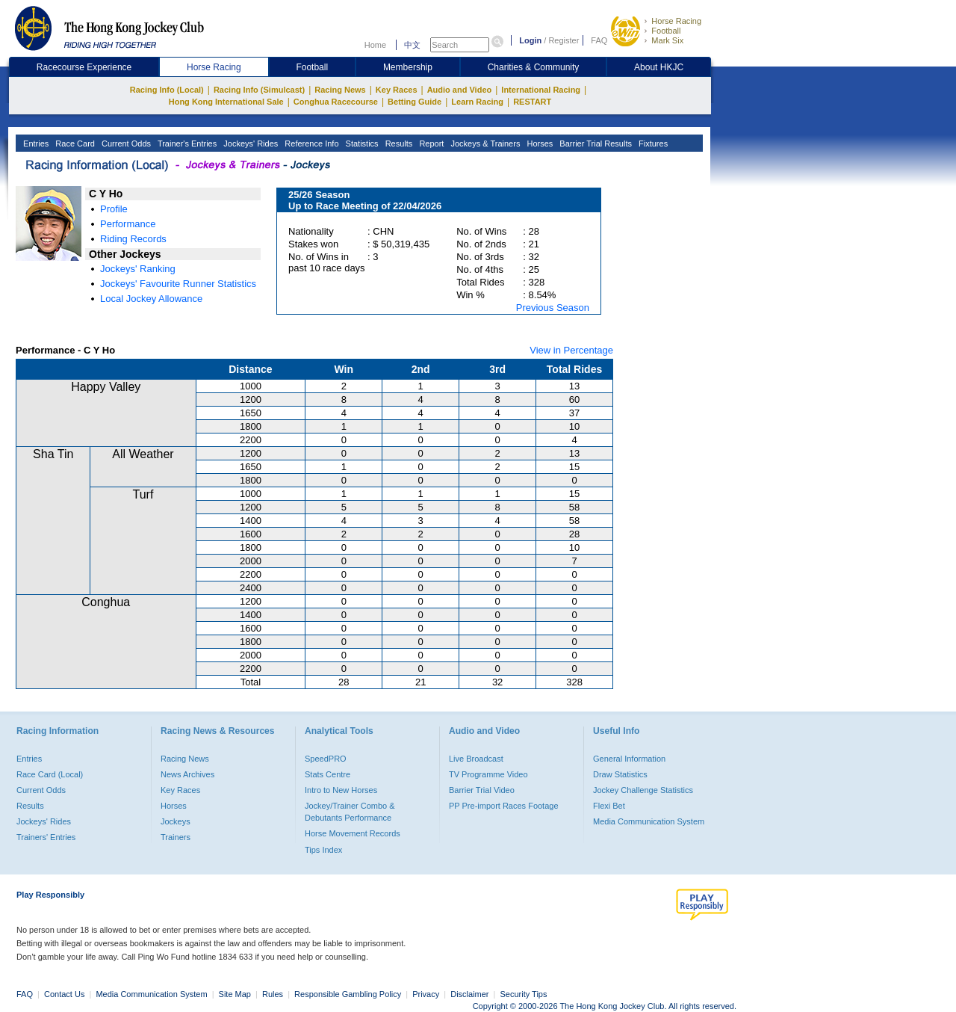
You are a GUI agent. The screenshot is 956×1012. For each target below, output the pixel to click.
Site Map (235, 994)
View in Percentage (571, 350)
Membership (407, 67)
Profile (114, 209)
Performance (127, 223)
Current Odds (125, 143)
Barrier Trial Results (594, 143)
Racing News (339, 89)
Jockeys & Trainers (484, 143)
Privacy (425, 994)
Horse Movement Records (352, 833)
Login (530, 40)
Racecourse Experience (84, 67)
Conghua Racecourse (336, 101)
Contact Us (64, 994)
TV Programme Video (488, 774)
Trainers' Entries (45, 837)
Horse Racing (676, 20)
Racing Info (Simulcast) (259, 89)
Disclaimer (469, 994)
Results (398, 143)
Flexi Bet (609, 805)
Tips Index (323, 849)
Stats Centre (327, 774)
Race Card (74, 143)
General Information (629, 758)
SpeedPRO (326, 758)
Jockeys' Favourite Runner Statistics (178, 283)
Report (430, 143)
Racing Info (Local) (167, 89)
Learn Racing (477, 101)
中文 (412, 44)
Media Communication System (648, 821)
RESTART (532, 101)
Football (665, 30)
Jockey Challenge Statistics (643, 790)
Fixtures (652, 143)
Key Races (397, 89)
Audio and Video (459, 89)
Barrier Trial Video (482, 790)
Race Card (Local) (49, 774)
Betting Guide (414, 101)
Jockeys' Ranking (138, 268)
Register (563, 40)
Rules (273, 994)
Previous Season (552, 307)
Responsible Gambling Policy (347, 994)
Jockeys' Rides (249, 143)
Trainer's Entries (186, 143)
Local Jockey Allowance (151, 298)
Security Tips (523, 994)
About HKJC (658, 67)
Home (375, 44)
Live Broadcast (476, 758)
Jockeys (175, 821)
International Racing (540, 89)
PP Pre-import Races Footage (504, 805)
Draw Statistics (620, 774)
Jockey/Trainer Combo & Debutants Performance (350, 811)
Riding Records (133, 238)
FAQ (599, 40)
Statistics (361, 143)
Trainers (175, 837)
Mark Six (667, 40)
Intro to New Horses (341, 790)
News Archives (187, 774)
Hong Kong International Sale (226, 101)
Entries (35, 143)
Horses (538, 143)
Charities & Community (534, 67)
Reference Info (310, 143)
